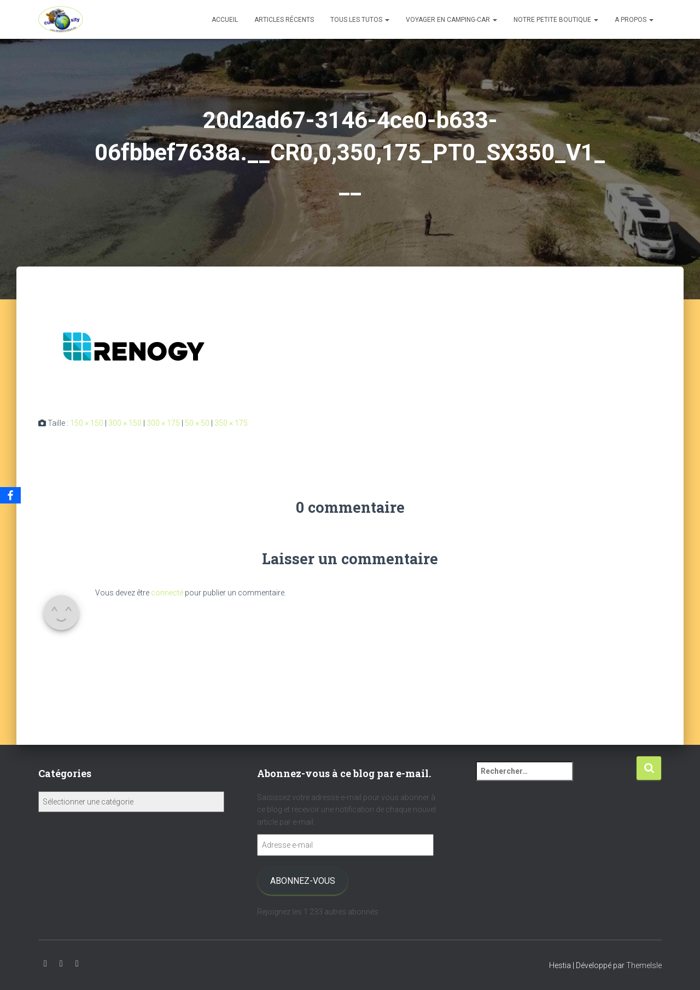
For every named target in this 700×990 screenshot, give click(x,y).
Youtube (45, 963)
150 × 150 (86, 423)
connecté (167, 592)
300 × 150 (125, 423)
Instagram (61, 963)
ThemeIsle (644, 965)
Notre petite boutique (556, 20)
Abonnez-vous (302, 881)
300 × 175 (163, 423)
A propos (634, 20)
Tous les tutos (359, 20)
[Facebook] (10, 495)
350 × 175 (231, 423)
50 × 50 (197, 423)
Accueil (225, 20)
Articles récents (284, 20)
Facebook (77, 963)
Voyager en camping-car (451, 20)
